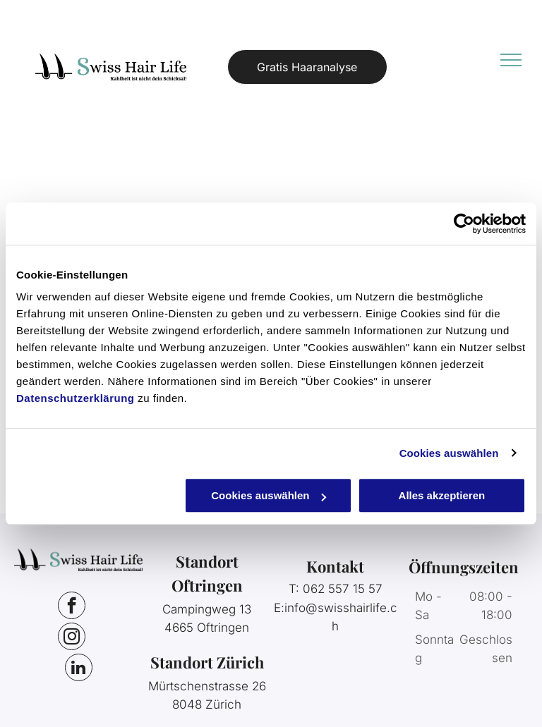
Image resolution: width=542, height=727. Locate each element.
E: (279, 608)
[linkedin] (78, 669)
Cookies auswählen (449, 453)
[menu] (511, 60)
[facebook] (71, 607)
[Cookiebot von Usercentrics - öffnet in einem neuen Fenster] (464, 223)
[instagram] (71, 638)
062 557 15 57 (343, 589)
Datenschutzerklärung (75, 398)
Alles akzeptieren (442, 495)
